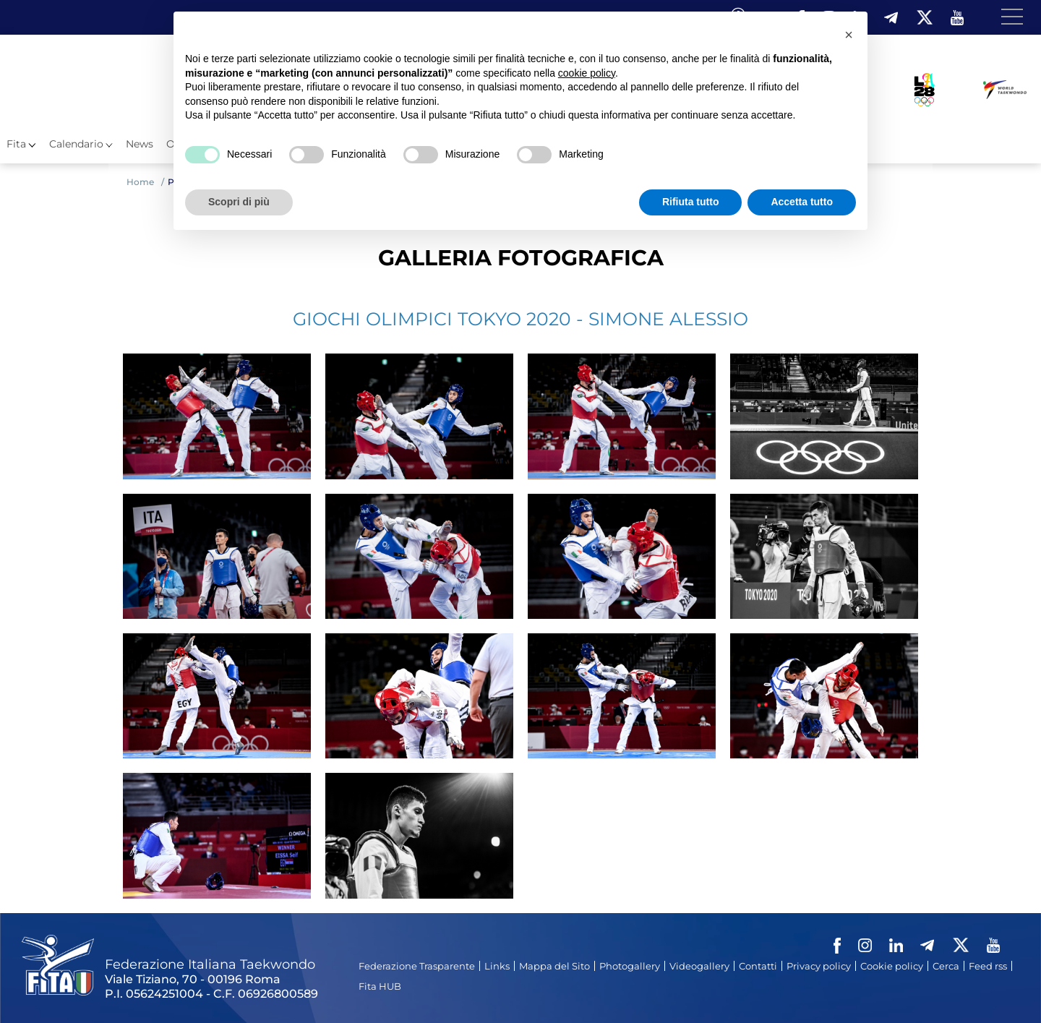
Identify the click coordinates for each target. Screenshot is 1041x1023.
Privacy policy (819, 966)
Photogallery (629, 966)
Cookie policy (891, 966)
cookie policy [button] (586, 73)
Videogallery (699, 966)
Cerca (946, 966)
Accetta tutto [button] (802, 201)
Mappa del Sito (554, 966)
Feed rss (988, 966)
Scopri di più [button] (239, 201)
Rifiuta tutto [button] (690, 201)
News (139, 144)
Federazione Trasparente (417, 966)
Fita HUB (380, 986)
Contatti (758, 966)
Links (497, 966)
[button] (848, 34)
